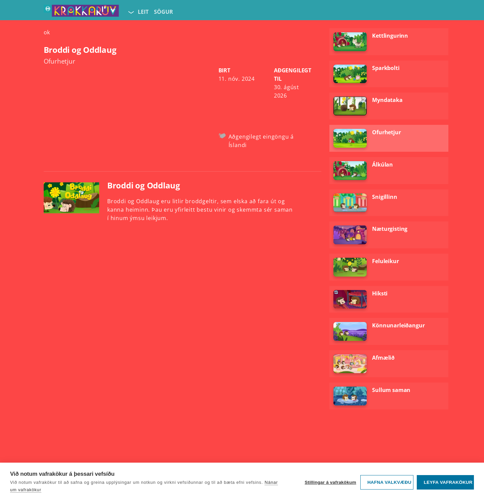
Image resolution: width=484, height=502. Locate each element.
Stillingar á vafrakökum (330, 482)
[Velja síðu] (130, 12)
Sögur (163, 11)
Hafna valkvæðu (389, 482)
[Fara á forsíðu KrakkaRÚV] (81, 12)
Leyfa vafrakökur (448, 482)
